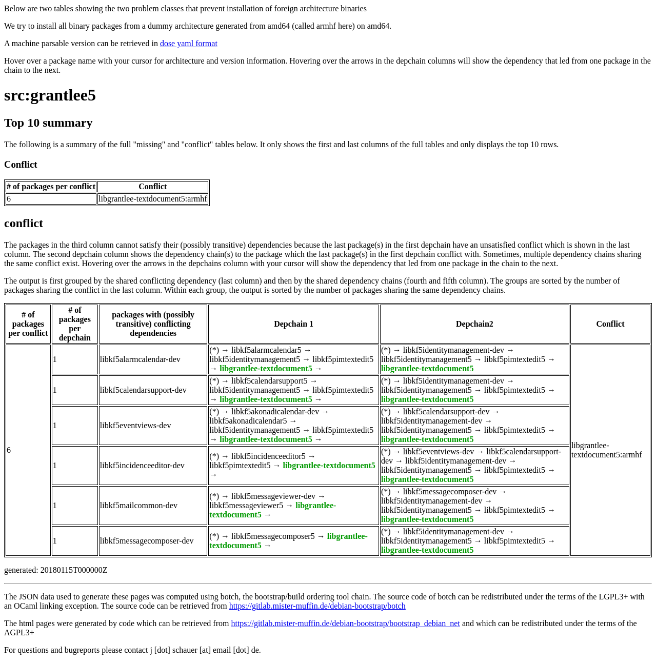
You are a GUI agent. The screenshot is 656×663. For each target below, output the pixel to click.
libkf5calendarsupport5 (269, 380)
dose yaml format (188, 43)
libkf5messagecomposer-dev (450, 491)
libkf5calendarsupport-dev (143, 390)
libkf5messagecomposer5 (273, 536)
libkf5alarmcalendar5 (266, 350)
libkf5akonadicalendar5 (248, 420)
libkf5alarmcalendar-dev (140, 359)
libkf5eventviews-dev (135, 425)
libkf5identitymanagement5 (254, 359)
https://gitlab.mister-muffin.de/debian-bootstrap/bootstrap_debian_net (345, 623)
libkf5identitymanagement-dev (453, 350)
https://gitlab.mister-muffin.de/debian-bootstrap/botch (317, 605)
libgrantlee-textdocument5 (266, 368)
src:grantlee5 (50, 95)
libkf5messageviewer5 (246, 505)
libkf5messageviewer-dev (273, 496)
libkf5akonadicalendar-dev (275, 411)
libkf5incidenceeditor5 (268, 456)
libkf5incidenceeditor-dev (142, 465)
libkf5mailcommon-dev (138, 505)
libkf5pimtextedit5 (342, 359)
